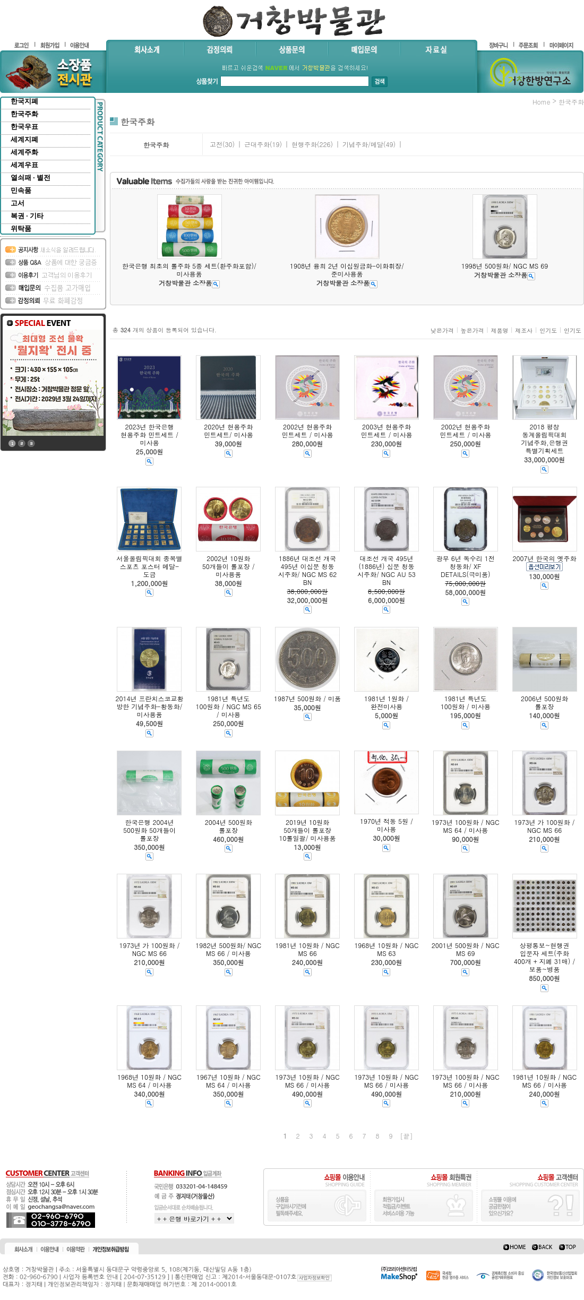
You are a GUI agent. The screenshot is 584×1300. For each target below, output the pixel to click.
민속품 (21, 190)
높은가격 (472, 330)
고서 (17, 203)
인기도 (548, 330)
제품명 (499, 330)
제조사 (524, 330)
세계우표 (24, 165)
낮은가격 (442, 330)
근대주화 (257, 144)
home (542, 101)
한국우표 (24, 127)
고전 (216, 144)
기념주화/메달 (362, 144)
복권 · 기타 (27, 216)
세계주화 (24, 152)
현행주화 (304, 144)
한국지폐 (24, 101)
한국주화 (24, 114)
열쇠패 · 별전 (30, 178)
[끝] (406, 1135)
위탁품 (21, 229)
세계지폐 (24, 139)
